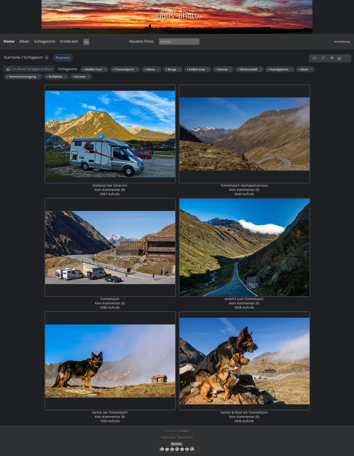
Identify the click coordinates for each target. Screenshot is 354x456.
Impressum (168, 437)
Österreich (63, 58)
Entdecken (69, 41)
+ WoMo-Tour (94, 69)
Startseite (12, 57)
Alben (24, 41)
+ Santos (223, 69)
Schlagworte (44, 41)
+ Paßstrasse (198, 69)
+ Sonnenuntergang (23, 76)
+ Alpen (151, 69)
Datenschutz (185, 437)
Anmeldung (342, 41)
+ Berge (172, 69)
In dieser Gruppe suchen (32, 69)
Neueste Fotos (141, 41)
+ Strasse (81, 76)
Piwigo (185, 431)
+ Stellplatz (56, 76)
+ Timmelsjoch (125, 69)
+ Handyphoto (280, 69)
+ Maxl (305, 69)
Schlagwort (33, 57)
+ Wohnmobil (249, 69)
